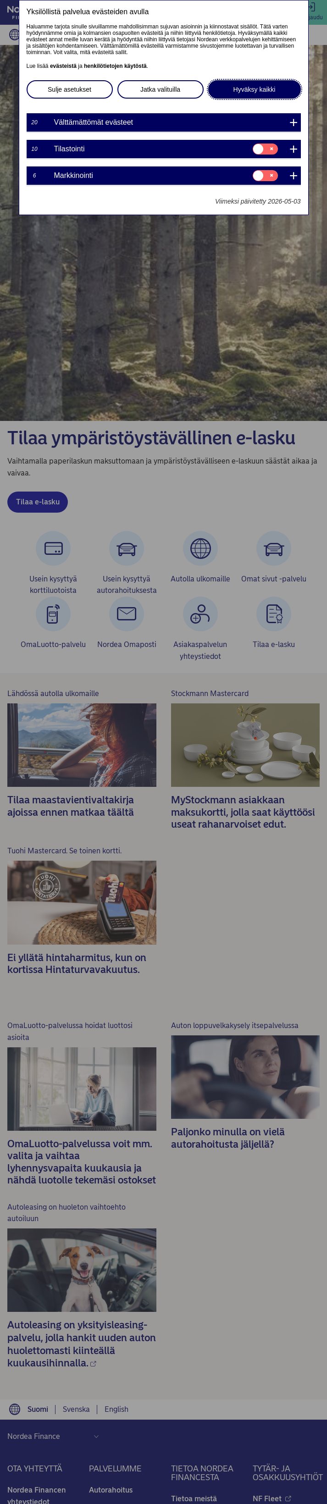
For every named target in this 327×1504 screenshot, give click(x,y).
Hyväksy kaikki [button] (254, 89)
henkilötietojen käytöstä (115, 66)
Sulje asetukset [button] (69, 89)
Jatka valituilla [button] (160, 89)
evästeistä (63, 66)
